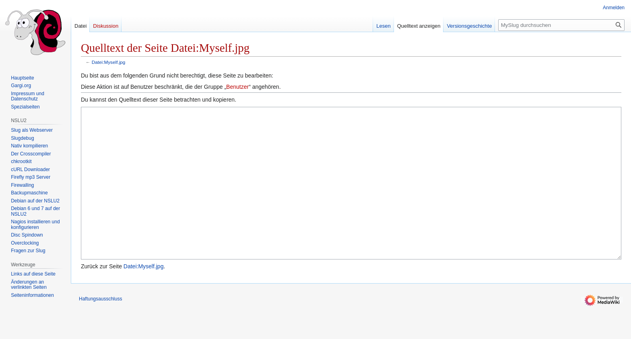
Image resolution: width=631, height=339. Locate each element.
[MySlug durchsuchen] (561, 25)
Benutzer (237, 87)
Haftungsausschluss (100, 329)
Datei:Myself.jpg (109, 62)
